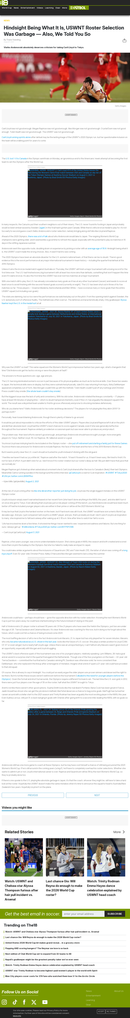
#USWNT (109, 472)
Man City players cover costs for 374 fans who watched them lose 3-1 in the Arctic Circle (50, 976)
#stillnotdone (28, 527)
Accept (101, 1011)
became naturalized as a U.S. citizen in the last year (33, 641)
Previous (33, 795)
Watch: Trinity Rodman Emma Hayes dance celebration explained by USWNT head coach (50, 965)
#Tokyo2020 (121, 472)
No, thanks (111, 1011)
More (64, 8)
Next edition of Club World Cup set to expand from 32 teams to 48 (38, 954)
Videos (40, 8)
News (16, 8)
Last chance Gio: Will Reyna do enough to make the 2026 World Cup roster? (43, 937)
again (42, 227)
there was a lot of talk (38, 236)
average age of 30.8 (97, 248)
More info (17, 1016)
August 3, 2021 (32, 532)
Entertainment (28, 8)
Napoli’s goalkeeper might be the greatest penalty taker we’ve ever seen (42, 959)
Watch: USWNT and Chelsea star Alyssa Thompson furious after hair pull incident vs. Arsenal (21, 890)
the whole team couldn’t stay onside (43, 391)
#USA (5, 476)
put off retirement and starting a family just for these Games (99, 443)
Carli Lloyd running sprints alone (16, 137)
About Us (119, 991)
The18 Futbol (79, 8)
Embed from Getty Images (36, 167)
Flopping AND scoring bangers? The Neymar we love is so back (36, 948)
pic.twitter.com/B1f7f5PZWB (60, 527)
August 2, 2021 (32, 481)
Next (97, 795)
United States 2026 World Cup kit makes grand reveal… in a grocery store (42, 943)
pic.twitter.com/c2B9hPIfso (20, 476)
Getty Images (120, 106)
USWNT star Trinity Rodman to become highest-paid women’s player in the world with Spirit (51, 970)
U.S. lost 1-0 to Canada (16, 158)
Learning (49, 8)
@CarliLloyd (74, 472)
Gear (57, 8)
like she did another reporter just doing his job (55, 490)
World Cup (7, 8)
